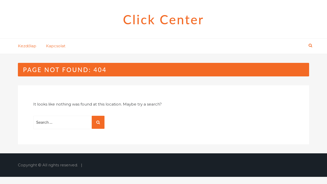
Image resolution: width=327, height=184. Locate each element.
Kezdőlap (27, 45)
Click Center (163, 19)
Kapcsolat (55, 45)
